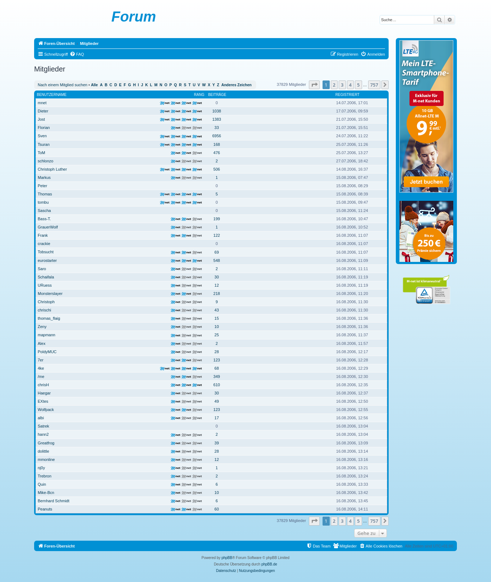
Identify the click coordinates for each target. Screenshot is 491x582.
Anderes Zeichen (236, 85)
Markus (44, 177)
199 (216, 219)
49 (216, 401)
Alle (94, 85)
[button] (314, 84)
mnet (42, 103)
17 (216, 418)
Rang (199, 95)
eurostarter (47, 260)
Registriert (347, 95)
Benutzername (52, 95)
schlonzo (45, 161)
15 (216, 318)
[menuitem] (77, 54)
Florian (44, 127)
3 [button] (342, 85)
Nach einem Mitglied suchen (62, 85)
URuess (45, 285)
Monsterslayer (50, 293)
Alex (41, 343)
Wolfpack (46, 409)
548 (216, 260)
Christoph (46, 302)
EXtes (43, 401)
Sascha (44, 210)
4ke (41, 368)
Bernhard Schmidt (53, 501)
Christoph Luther (52, 169)
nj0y (41, 468)
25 (216, 335)
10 (216, 326)
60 (216, 509)
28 (216, 352)
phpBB (227, 558)
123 (216, 360)
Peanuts (45, 509)
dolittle (43, 451)
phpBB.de (269, 564)
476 (216, 153)
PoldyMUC (47, 352)
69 (216, 252)
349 (216, 376)
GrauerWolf (48, 227)
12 (216, 285)
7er (40, 360)
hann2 (43, 434)
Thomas (45, 194)
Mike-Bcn (46, 492)
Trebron (44, 476)
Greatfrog (46, 443)
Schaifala (46, 277)
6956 (216, 136)
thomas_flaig (49, 318)
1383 (216, 119)
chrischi (44, 310)
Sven (42, 136)
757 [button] (374, 85)
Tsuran (44, 144)
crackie (44, 243)
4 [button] (350, 85)
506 (216, 169)
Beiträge (217, 95)
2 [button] (334, 85)
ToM (41, 153)
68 (216, 368)
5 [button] (358, 85)
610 (216, 385)
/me (41, 376)
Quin (42, 484)
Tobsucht (46, 252)
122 (216, 235)
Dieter (43, 111)
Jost (41, 119)
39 (216, 443)
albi (41, 418)
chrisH (43, 385)
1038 (216, 111)
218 (216, 293)
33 (216, 127)
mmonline (46, 459)
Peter (42, 186)
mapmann (46, 335)
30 (216, 277)
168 (216, 144)
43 (216, 310)
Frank (43, 235)
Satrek (43, 426)
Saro (42, 269)
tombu (43, 202)
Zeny (42, 326)
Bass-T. (44, 219)
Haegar (44, 393)
